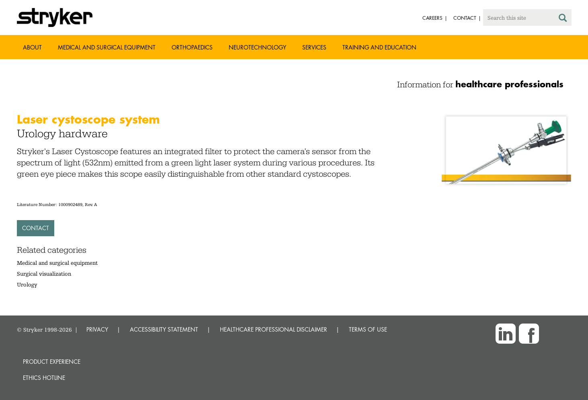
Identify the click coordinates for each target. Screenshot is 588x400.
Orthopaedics (192, 47)
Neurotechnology (257, 47)
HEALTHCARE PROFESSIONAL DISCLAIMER (273, 329)
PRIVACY (97, 329)
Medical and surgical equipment (57, 263)
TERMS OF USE (368, 329)
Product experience (51, 361)
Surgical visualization (44, 273)
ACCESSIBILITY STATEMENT (164, 329)
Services (314, 47)
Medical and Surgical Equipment (107, 47)
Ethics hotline (44, 377)
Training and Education (379, 47)
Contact (35, 228)
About (32, 47)
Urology (27, 284)
